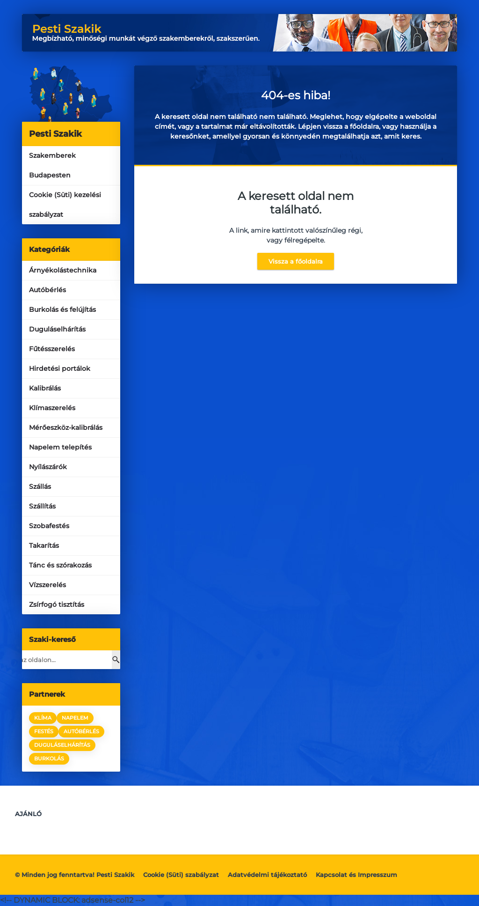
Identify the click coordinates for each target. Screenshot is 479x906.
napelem (75, 717)
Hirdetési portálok (59, 368)
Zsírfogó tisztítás (56, 604)
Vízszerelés (47, 585)
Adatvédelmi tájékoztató (267, 874)
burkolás (49, 758)
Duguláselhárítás (57, 329)
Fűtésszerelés (52, 349)
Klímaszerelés (52, 408)
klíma (42, 717)
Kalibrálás (45, 388)
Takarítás (44, 545)
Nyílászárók (48, 467)
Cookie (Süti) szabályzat (181, 874)
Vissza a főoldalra (296, 261)
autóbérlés (81, 731)
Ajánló (28, 814)
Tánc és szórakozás (60, 565)
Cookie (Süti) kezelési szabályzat (65, 205)
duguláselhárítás (62, 745)
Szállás (40, 486)
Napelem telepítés (60, 447)
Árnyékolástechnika (62, 270)
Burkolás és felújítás (62, 309)
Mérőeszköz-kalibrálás (65, 427)
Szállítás (42, 506)
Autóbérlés (47, 290)
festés (43, 731)
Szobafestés (49, 526)
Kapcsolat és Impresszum (356, 874)
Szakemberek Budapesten (52, 165)
